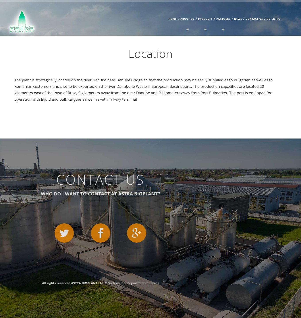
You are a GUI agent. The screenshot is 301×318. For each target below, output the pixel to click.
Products (205, 18)
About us (187, 18)
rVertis (15, 283)
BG (268, 18)
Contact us (254, 18)
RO (278, 18)
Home (172, 18)
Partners (223, 18)
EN (273, 18)
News (238, 18)
